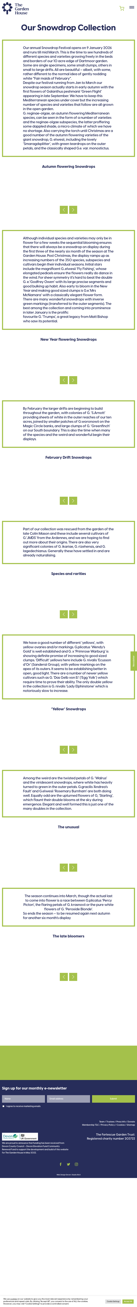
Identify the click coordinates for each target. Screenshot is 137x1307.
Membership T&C (90, 1254)
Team (101, 1251)
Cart (121, 8)
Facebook (60, 1293)
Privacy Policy (108, 1254)
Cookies (121, 1254)
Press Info (121, 1251)
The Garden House (15, 8)
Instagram (76, 1293)
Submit (113, 1228)
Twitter (68, 1293)
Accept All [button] (128, 1301)
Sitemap (131, 1254)
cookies (13, 1299)
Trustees (110, 1251)
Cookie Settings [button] (113, 1301)
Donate (131, 1251)
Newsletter (134, 653)
